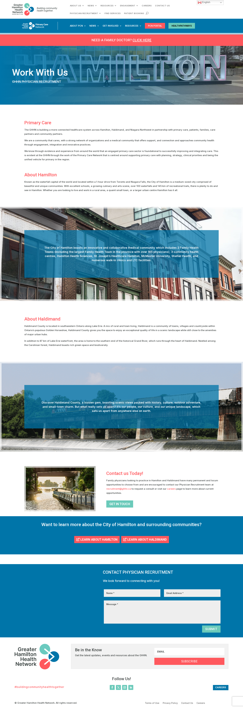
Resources (107, 5)
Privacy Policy (170, 703)
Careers (147, 5)
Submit (211, 629)
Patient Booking (134, 13)
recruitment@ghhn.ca (119, 488)
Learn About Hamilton (98, 539)
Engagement (127, 5)
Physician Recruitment (84, 13)
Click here (142, 40)
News (91, 5)
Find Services (113, 13)
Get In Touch (119, 504)
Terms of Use (152, 703)
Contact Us (162, 5)
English (204, 2)
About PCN (76, 26)
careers (171, 488)
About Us (75, 5)
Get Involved (111, 26)
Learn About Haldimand (147, 539)
